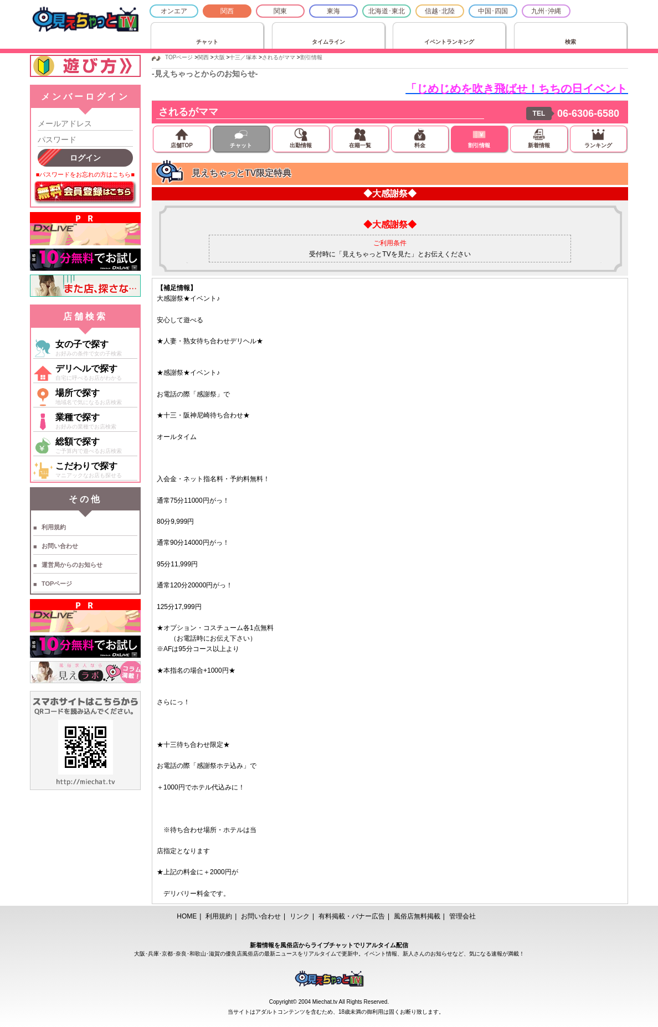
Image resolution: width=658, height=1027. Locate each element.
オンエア (174, 11)
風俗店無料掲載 (417, 916)
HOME (187, 916)
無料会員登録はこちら (85, 192)
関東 (280, 11)
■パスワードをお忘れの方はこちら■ (85, 174)
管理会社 (462, 916)
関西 (227, 11)
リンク (300, 916)
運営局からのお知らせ (72, 564)
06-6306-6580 (588, 113)
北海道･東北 (386, 11)
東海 (333, 11)
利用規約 (54, 527)
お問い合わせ (60, 546)
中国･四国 (493, 11)
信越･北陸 (440, 11)
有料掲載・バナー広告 (351, 916)
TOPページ (57, 583)
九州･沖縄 (546, 11)
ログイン (85, 157)
